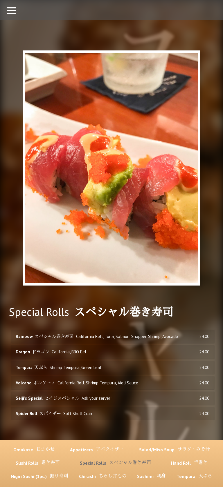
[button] (111, 10)
